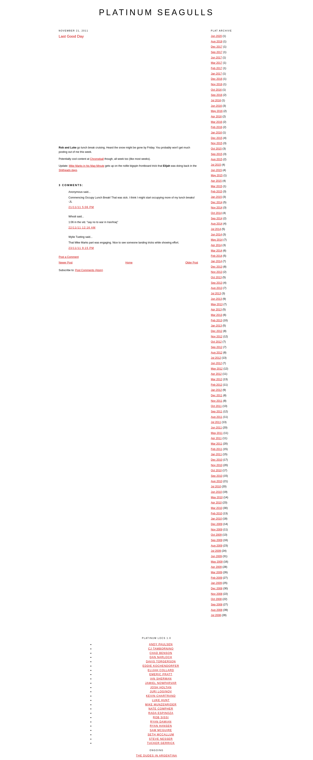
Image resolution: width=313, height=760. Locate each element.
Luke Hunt (161, 700)
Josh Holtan (160, 687)
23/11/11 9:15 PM (81, 248)
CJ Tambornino (160, 648)
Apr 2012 (216, 373)
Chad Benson (161, 653)
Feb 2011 (216, 449)
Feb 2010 (216, 513)
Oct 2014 (216, 213)
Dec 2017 (216, 46)
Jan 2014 (216, 261)
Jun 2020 (216, 36)
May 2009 (217, 561)
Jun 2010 (216, 491)
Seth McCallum (161, 734)
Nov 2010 (216, 465)
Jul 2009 (216, 550)
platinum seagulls (156, 12)
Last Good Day (71, 36)
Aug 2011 (216, 416)
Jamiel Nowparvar (161, 683)
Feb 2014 (216, 255)
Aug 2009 (216, 545)
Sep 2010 (216, 475)
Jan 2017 (216, 73)
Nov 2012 (216, 336)
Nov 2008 (216, 593)
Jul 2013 (216, 293)
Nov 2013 (216, 271)
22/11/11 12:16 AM (82, 227)
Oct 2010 (216, 470)
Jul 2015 (216, 164)
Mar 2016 (216, 121)
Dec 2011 (216, 395)
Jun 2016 (216, 105)
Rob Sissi (161, 717)
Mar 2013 (216, 315)
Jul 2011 (216, 422)
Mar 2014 (216, 250)
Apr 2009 (216, 566)
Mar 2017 (216, 62)
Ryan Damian (160, 721)
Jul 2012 (216, 357)
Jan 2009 (216, 583)
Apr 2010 (216, 502)
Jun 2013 (216, 298)
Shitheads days (68, 170)
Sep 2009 (216, 540)
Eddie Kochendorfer (161, 665)
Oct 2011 (216, 406)
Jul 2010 (216, 486)
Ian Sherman (160, 678)
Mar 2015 (216, 186)
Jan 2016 (216, 132)
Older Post (191, 262)
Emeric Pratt (160, 674)
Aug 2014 (216, 223)
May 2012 (217, 368)
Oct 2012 (216, 341)
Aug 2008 (216, 610)
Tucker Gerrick (161, 743)
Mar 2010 (216, 508)
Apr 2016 (216, 116)
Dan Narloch (161, 657)
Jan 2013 (216, 325)
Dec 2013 (216, 266)
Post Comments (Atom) (89, 270)
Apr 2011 (216, 438)
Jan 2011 (216, 454)
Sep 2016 (216, 95)
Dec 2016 (216, 78)
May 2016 (217, 111)
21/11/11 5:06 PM (81, 207)
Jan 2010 (216, 518)
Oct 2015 (216, 148)
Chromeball (97, 158)
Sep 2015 (216, 154)
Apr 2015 (216, 180)
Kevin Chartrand (161, 695)
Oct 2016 (216, 89)
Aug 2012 (216, 352)
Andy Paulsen (161, 644)
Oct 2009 (216, 534)
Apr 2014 (216, 245)
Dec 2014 (216, 202)
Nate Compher (160, 708)
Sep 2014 (216, 218)
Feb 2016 (216, 127)
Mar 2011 (216, 443)
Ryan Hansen (161, 725)
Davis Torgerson (161, 661)
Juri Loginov (161, 691)
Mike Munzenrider (161, 704)
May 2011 (217, 433)
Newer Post (66, 262)
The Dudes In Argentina (156, 755)
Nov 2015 (216, 143)
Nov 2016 (216, 84)
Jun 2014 (216, 234)
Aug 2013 (216, 288)
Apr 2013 (216, 309)
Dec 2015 (216, 138)
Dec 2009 (216, 524)
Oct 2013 (216, 277)
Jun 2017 (216, 57)
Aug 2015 (216, 159)
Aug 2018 (216, 41)
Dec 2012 (216, 331)
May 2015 (217, 175)
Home (129, 262)
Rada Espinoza (160, 713)
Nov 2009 (216, 529)
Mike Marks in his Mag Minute (86, 165)
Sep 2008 (216, 604)
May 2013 (217, 304)
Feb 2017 (216, 68)
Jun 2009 (216, 556)
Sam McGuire (161, 730)
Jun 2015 (216, 170)
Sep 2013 (216, 282)
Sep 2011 (216, 411)
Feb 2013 (216, 320)
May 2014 (217, 239)
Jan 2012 (216, 390)
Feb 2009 (216, 577)
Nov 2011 (216, 400)
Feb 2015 (216, 191)
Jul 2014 (216, 229)
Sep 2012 (216, 347)
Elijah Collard (161, 670)
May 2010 (217, 497)
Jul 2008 (216, 615)
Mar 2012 (216, 379)
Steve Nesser (161, 738)
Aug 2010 (216, 481)
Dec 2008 (216, 588)
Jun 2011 (216, 427)
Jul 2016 (216, 100)
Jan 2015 (216, 196)
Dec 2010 (216, 459)
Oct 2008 (216, 599)
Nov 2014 (216, 207)
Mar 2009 (216, 572)
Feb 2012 (216, 384)
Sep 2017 (216, 52)
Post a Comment (69, 256)
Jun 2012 (216, 363)
